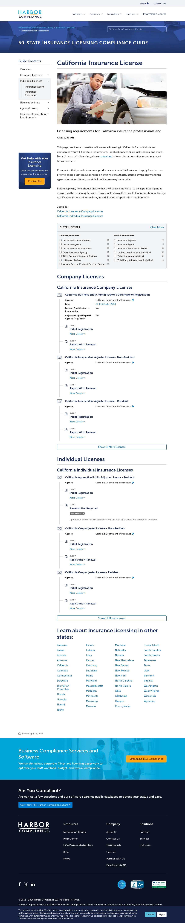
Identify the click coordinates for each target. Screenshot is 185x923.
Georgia (61, 699)
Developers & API (116, 865)
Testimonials (113, 845)
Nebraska (120, 650)
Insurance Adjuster (127, 240)
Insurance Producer (31, 93)
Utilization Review (72, 260)
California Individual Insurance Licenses (80, 216)
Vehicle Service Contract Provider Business (84, 264)
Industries (114, 14)
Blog (66, 852)
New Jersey (122, 665)
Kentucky (91, 665)
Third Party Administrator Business (80, 256)
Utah (147, 670)
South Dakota (152, 655)
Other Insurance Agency (75, 252)
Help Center (70, 838)
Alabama (62, 645)
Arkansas (62, 660)
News (66, 858)
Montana (120, 645)
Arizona (61, 655)
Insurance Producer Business (77, 248)
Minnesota (92, 696)
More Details (76, 334)
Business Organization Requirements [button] (33, 116)
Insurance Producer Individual (132, 248)
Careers (110, 852)
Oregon (119, 701)
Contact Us (113, 838)
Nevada (119, 655)
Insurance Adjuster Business (77, 240)
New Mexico (122, 670)
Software (79, 14)
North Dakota (123, 686)
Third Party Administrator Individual (135, 260)
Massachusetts (94, 686)
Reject (162, 914)
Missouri (91, 706)
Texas (147, 665)
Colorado (62, 670)
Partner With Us (115, 858)
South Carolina (152, 650)
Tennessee (150, 660)
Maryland (91, 680)
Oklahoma (121, 696)
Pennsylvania (122, 706)
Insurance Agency (72, 244)
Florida (61, 694)
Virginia (148, 680)
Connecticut (64, 675)
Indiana (90, 650)
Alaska (60, 650)
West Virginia (151, 691)
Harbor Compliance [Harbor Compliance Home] (30, 14)
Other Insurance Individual (131, 256)
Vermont (149, 675)
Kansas (90, 660)
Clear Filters (157, 227)
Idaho (60, 709)
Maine (89, 675)
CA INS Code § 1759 (105, 304)
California (62, 665)
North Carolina (123, 680)
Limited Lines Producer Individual (134, 252)
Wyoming (149, 701)
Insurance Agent (34, 86)
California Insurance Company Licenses (80, 211)
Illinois (90, 645)
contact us (105, 156)
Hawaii (61, 704)
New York (120, 675)
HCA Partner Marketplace (78, 845)
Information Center (154, 14)
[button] (133, 300)
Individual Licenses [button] (31, 81)
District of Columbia (63, 688)
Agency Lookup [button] (29, 108)
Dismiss (150, 914)
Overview (25, 69)
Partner (133, 14)
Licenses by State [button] (30, 102)
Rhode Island (151, 645)
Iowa (89, 655)
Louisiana (91, 670)
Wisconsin (150, 696)
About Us (111, 832)
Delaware (62, 680)
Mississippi (92, 701)
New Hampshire (124, 660)
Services (96, 14)
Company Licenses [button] (31, 75)
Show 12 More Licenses (111, 447)
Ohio (118, 691)
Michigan (91, 691)
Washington (151, 686)
